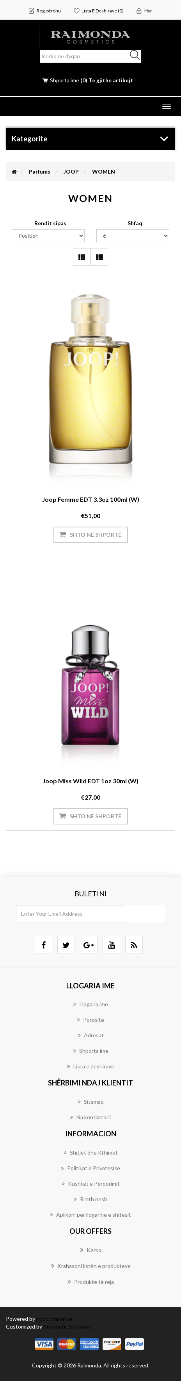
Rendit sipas (50, 223)
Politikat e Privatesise (90, 1168)
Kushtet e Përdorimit (91, 1183)
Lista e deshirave (90, 1066)
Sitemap (91, 1101)
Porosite (90, 1019)
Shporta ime (90, 1050)
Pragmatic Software (67, 1326)
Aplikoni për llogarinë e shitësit (90, 1214)
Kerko (90, 1250)
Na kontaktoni (90, 1117)
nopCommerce (54, 1318)
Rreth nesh (90, 1199)
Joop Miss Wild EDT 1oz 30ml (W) (90, 780)
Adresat (91, 1035)
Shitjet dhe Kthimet (91, 1152)
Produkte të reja (90, 1281)
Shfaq (135, 223)
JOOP (71, 171)
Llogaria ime (90, 1004)
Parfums (39, 171)
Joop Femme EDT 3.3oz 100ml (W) (90, 499)
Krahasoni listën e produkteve (91, 1266)
